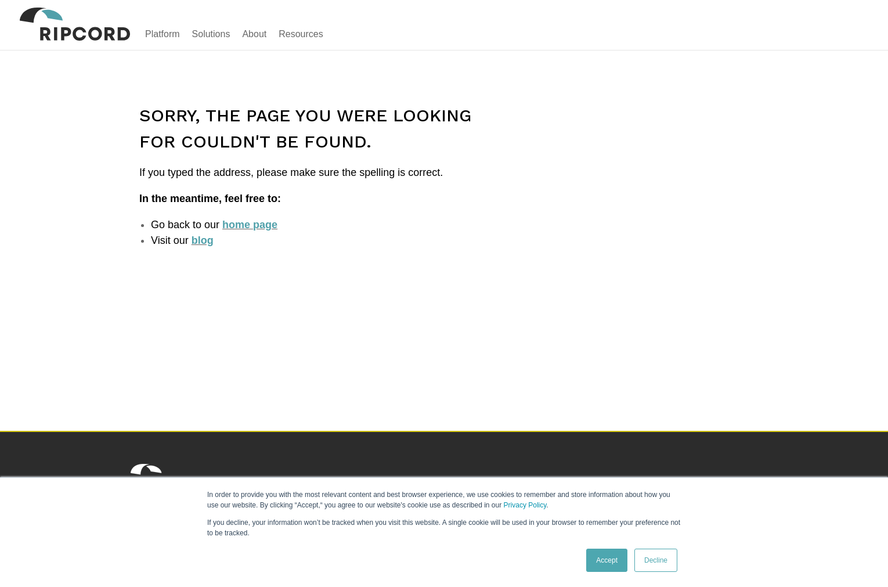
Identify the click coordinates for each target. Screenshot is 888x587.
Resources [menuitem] (301, 34)
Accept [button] (607, 560)
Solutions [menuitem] (211, 34)
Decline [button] (655, 560)
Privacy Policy (525, 505)
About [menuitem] (254, 34)
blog (203, 240)
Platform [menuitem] (162, 34)
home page (249, 225)
